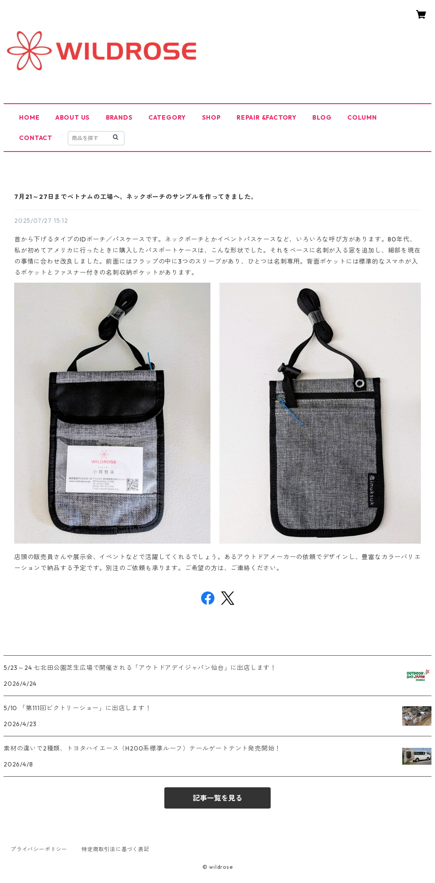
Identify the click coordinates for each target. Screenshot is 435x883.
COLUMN (362, 117)
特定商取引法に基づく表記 (116, 849)
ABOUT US (72, 117)
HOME (29, 117)
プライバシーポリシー (39, 849)
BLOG (321, 117)
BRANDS (119, 117)
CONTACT (35, 138)
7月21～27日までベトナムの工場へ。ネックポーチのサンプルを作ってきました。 (135, 197)
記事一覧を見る (217, 798)
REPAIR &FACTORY (267, 117)
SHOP (211, 117)
